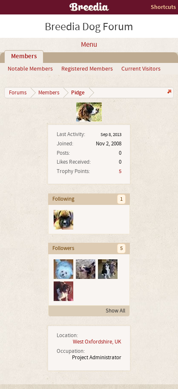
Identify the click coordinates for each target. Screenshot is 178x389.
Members (24, 56)
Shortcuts (163, 7)
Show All (115, 310)
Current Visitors (141, 69)
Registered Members (87, 69)
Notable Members (30, 69)
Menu (89, 44)
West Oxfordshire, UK (97, 341)
